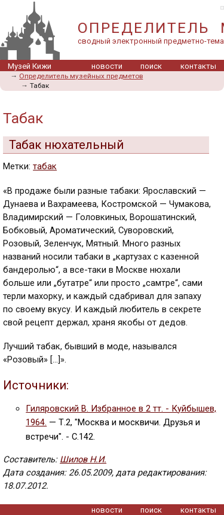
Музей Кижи (29, 66)
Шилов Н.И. (83, 459)
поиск (151, 66)
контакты (198, 66)
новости (106, 66)
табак (45, 166)
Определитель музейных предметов (81, 76)
